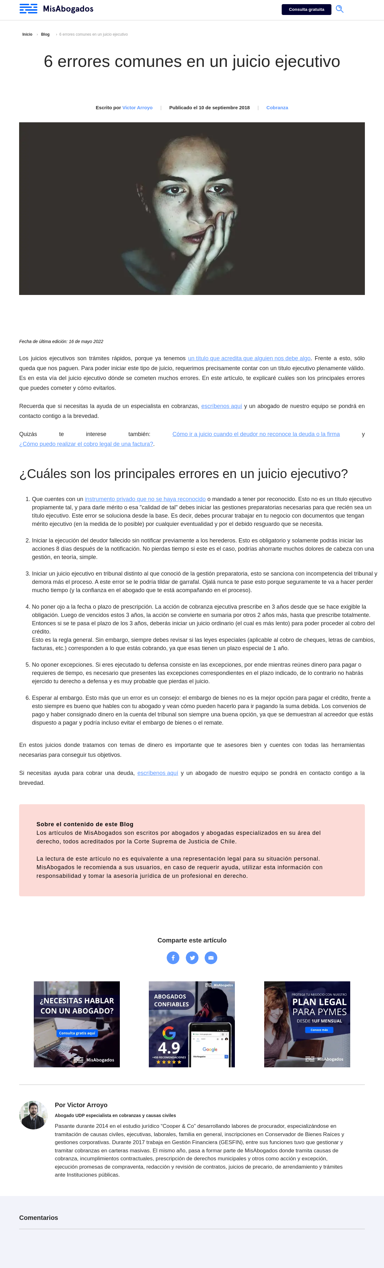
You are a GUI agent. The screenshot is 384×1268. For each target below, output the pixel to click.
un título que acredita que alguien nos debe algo (249, 358)
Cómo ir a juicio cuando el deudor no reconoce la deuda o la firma (256, 434)
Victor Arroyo (137, 107)
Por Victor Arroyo (81, 1104)
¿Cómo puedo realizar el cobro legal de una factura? (86, 444)
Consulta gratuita (306, 9)
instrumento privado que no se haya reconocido (145, 499)
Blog (45, 34)
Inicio (27, 34)
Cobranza (277, 107)
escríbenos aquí (221, 406)
